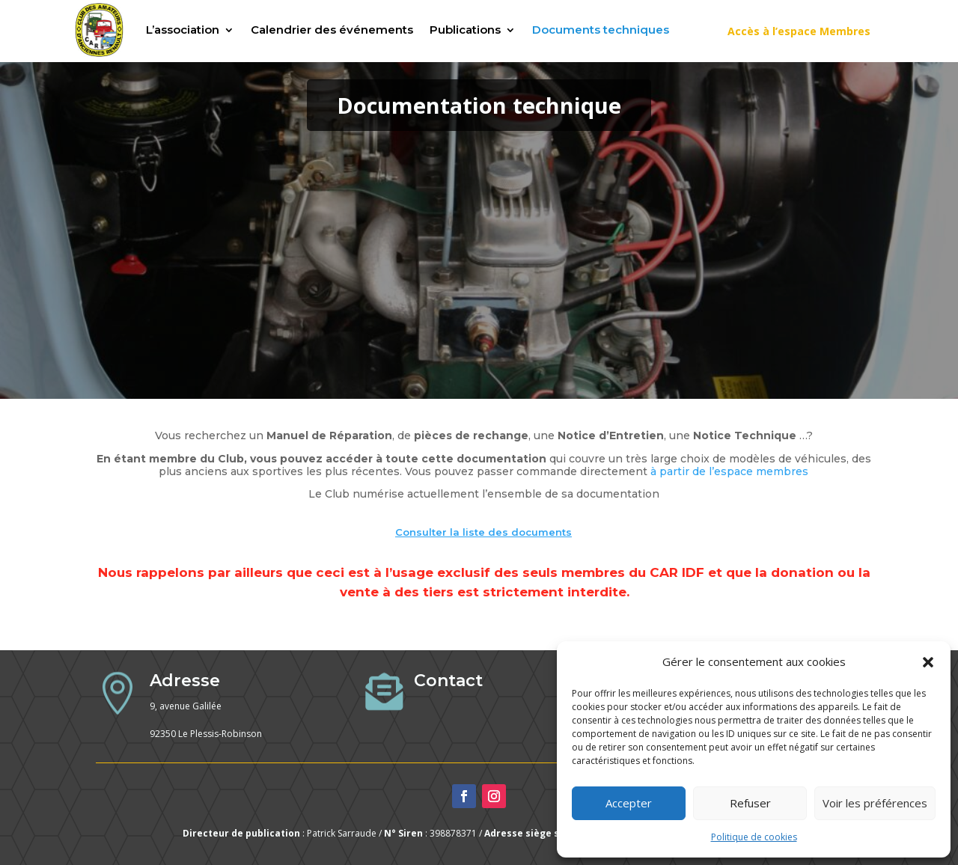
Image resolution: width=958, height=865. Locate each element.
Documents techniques (600, 29)
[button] (928, 662)
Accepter (628, 802)
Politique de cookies (754, 837)
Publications (465, 29)
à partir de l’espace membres (729, 471)
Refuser (750, 802)
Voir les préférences (875, 802)
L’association (182, 29)
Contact (448, 680)
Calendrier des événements (332, 29)
